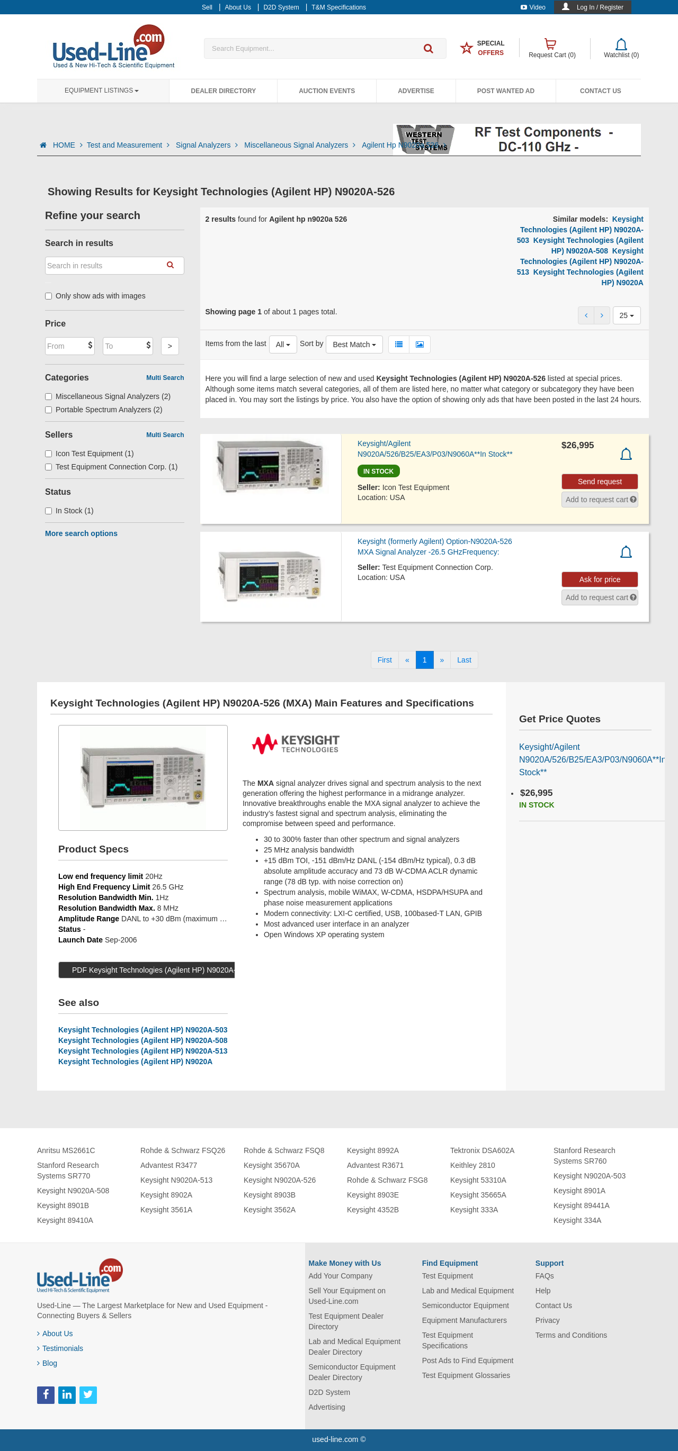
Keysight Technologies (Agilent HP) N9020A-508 (142, 1040)
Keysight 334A (577, 1220)
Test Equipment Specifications (448, 1340)
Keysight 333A (474, 1209)
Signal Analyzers (208, 145)
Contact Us (600, 91)
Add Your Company (341, 1276)
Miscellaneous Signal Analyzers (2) (108, 396)
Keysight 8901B (63, 1205)
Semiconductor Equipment (465, 1305)
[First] (385, 660)
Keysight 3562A (270, 1209)
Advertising (327, 1407)
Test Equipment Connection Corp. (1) (111, 466)
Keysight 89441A (582, 1205)
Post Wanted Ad (505, 91)
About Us (55, 1333)
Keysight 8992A (373, 1150)
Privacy (548, 1320)
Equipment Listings (102, 90)
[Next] (442, 660)
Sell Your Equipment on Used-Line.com (347, 1295)
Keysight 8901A (579, 1190)
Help (543, 1290)
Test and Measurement (129, 145)
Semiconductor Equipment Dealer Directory (352, 1372)
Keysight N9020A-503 (590, 1176)
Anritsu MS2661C (66, 1150)
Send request (600, 481)
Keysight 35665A (478, 1195)
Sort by (311, 343)
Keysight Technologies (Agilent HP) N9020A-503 (580, 229)
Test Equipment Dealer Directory (346, 1321)
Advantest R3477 (168, 1165)
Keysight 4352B (373, 1209)
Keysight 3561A (166, 1209)
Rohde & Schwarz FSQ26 (182, 1150)
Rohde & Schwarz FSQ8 (284, 1150)
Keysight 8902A (166, 1195)
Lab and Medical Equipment (468, 1290)
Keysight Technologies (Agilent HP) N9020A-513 (580, 261)
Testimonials (60, 1348)
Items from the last (236, 343)
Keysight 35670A (272, 1165)
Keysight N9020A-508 (73, 1190)
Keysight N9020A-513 (176, 1180)
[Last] (464, 660)
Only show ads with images (95, 296)
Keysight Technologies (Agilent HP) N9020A (135, 1061)
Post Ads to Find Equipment (468, 1360)
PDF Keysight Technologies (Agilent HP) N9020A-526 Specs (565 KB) (187, 970)
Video (533, 7)
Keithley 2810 (472, 1165)
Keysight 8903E (373, 1195)
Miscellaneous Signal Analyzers (301, 145)
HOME (68, 145)
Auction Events (327, 91)
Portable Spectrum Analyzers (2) (104, 409)
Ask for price (600, 579)
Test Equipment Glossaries (466, 1375)
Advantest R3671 (375, 1165)
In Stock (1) (69, 510)
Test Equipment (448, 1276)
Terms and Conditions (571, 1335)
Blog (47, 1363)
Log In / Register (600, 7)
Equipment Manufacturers (464, 1320)
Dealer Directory (223, 91)
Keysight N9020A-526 (280, 1180)
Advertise (416, 91)
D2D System (330, 1392)
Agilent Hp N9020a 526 (404, 145)
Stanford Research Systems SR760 (584, 1155)
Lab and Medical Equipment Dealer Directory (355, 1346)
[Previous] (407, 660)
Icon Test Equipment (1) (89, 453)
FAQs (545, 1276)
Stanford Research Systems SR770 (68, 1170)
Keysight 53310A (478, 1180)
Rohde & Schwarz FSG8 (387, 1180)
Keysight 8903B (270, 1195)
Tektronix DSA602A (482, 1150)
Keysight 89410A (65, 1220)
